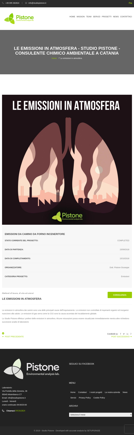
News (116, 17)
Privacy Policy (85, 398)
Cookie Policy (99, 398)
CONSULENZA (119, 295)
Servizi (96, 17)
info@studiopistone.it (37, 3)
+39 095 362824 (12, 3)
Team (88, 17)
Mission (81, 17)
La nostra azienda (112, 392)
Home (72, 17)
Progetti (107, 17)
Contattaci (126, 17)
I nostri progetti (96, 392)
